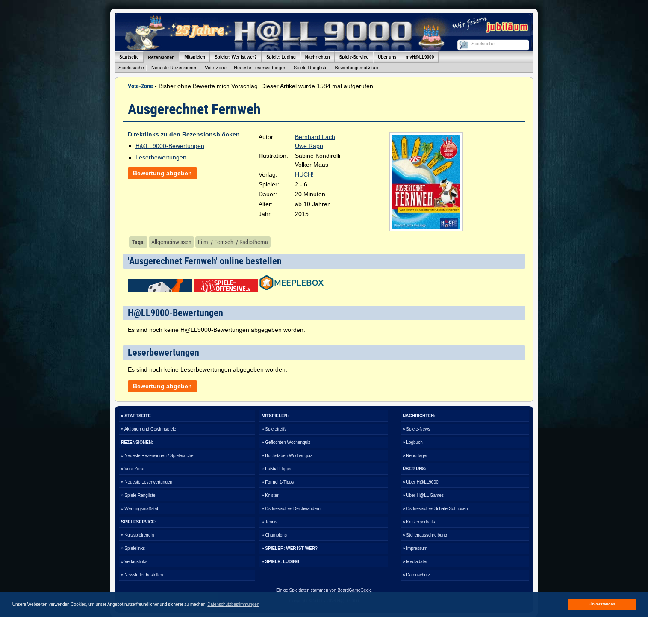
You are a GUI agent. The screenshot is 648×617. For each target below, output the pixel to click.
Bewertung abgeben (162, 173)
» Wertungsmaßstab (140, 508)
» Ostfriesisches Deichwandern (291, 508)
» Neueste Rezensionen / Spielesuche (157, 455)
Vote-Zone (216, 67)
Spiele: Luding (281, 57)
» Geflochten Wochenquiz (286, 442)
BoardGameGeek (354, 590)
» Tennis (269, 522)
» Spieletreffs (274, 429)
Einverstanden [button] (602, 604)
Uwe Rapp (309, 145)
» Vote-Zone (132, 468)
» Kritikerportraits (419, 522)
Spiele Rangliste (311, 67)
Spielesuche (131, 67)
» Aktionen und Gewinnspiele (148, 429)
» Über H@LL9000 (421, 482)
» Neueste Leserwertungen (146, 482)
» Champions (274, 535)
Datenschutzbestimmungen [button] (233, 604)
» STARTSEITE (136, 415)
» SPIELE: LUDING (280, 561)
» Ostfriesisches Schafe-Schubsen (435, 508)
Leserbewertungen (160, 157)
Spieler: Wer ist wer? (236, 57)
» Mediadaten (416, 561)
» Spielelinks (133, 548)
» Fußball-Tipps (276, 468)
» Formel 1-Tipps (278, 482)
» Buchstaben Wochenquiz (287, 455)
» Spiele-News (416, 429)
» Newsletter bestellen (142, 575)
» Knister (270, 495)
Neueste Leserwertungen (260, 67)
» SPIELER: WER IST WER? (290, 548)
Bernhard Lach (315, 136)
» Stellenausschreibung (425, 535)
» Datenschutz (416, 575)
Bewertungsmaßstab (356, 67)
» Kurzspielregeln (137, 535)
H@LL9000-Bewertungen (169, 145)
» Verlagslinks (134, 561)
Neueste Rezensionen (174, 67)
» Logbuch (413, 442)
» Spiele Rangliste (138, 495)
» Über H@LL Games (423, 495)
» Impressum (415, 548)
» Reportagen (416, 455)
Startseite (129, 57)
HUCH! (304, 174)
